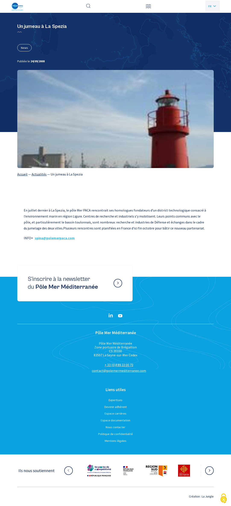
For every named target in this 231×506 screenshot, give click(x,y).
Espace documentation (115, 420)
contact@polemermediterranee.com (119, 370)
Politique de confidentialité (115, 434)
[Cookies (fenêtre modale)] (223, 498)
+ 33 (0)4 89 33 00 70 (119, 365)
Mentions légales (115, 441)
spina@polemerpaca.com (55, 238)
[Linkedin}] (111, 315)
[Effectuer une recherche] (88, 6)
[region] (115, 174)
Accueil (22, 174)
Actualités (39, 174)
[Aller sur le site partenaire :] (99, 471)
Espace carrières (115, 413)
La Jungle (208, 496)
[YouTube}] (120, 315)
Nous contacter (115, 427)
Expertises (115, 400)
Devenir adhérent (115, 407)
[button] (148, 6)
